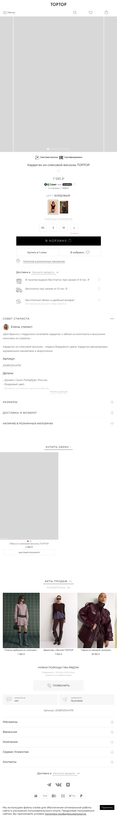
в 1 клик (37, 252)
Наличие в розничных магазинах (44, 261)
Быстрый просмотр (29, 552)
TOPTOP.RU (58, 4)
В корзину (58, 241)
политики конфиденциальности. (66, 813)
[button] (48, 149)
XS (42, 227)
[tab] (58, 447)
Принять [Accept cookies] (107, 807)
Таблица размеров (59, 219)
